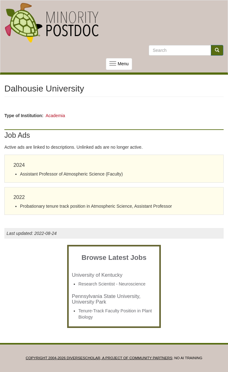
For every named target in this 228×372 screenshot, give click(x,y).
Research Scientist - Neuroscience (112, 283)
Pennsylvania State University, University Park (106, 299)
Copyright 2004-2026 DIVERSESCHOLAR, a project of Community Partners (99, 358)
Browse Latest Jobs (114, 257)
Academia (55, 115)
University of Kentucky (97, 275)
